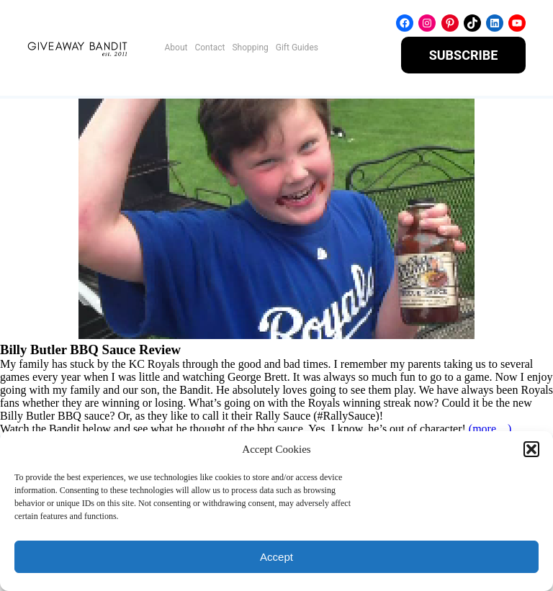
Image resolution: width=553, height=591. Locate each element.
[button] (531, 449)
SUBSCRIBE (463, 55)
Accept (276, 557)
